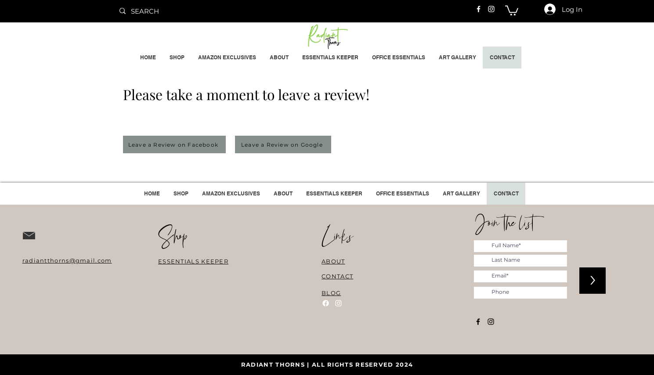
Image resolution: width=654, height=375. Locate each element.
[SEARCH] (180, 11)
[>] (592, 280)
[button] (511, 9)
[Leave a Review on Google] (283, 144)
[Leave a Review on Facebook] (174, 144)
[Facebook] (478, 9)
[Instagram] (491, 9)
